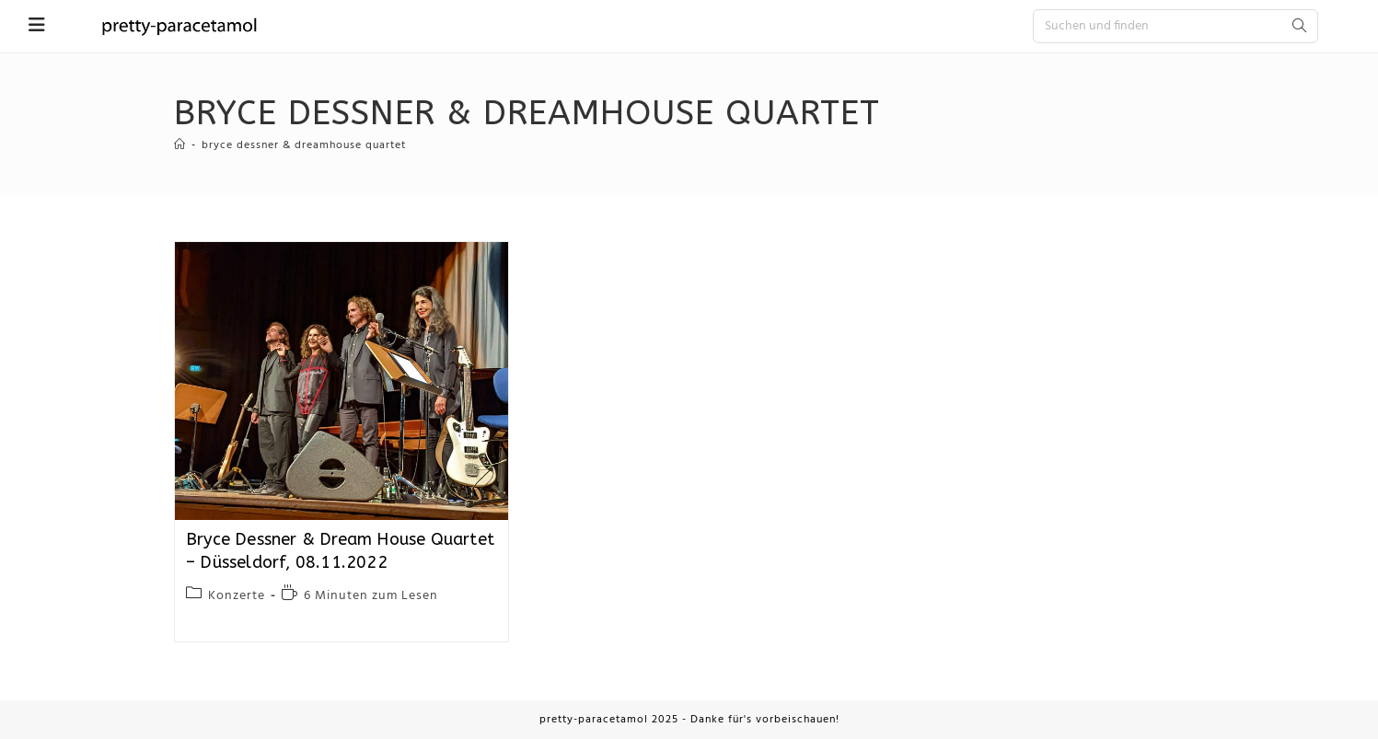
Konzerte (236, 595)
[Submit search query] (1299, 26)
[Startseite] (180, 145)
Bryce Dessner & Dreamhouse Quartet (304, 145)
